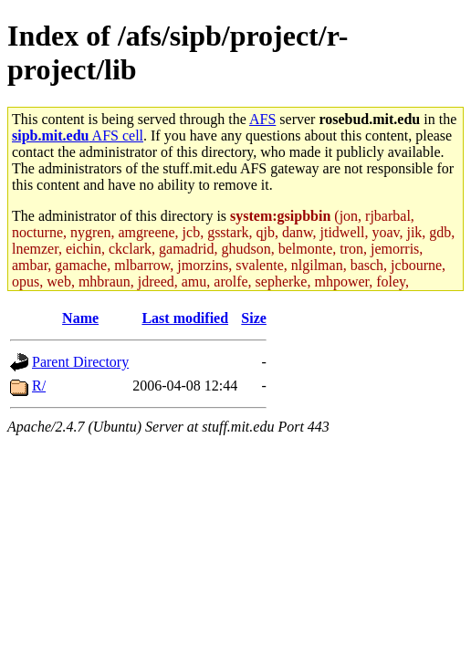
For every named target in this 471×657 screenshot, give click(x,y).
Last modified (184, 318)
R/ (39, 385)
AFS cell (77, 135)
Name (80, 318)
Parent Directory (80, 362)
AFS (262, 119)
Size (254, 318)
